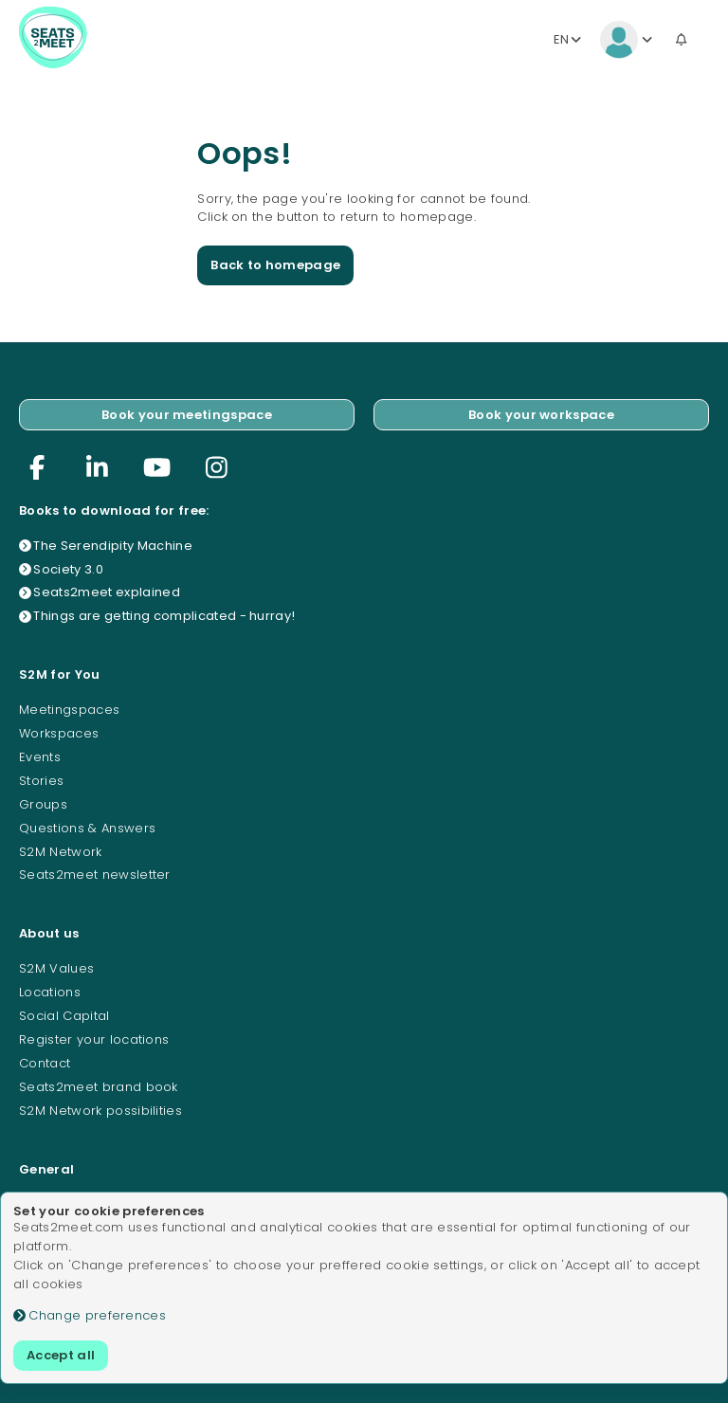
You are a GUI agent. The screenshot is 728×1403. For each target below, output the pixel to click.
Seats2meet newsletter (95, 874)
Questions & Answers (87, 828)
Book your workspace (541, 415)
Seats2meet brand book (98, 1087)
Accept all (61, 1355)
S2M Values (56, 968)
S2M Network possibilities (100, 1111)
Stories (41, 781)
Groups (43, 804)
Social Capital (64, 1016)
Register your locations (94, 1039)
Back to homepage (275, 265)
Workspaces (59, 733)
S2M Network (60, 852)
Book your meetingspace (186, 415)
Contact (44, 1063)
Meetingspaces (69, 710)
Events (40, 757)
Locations (50, 992)
